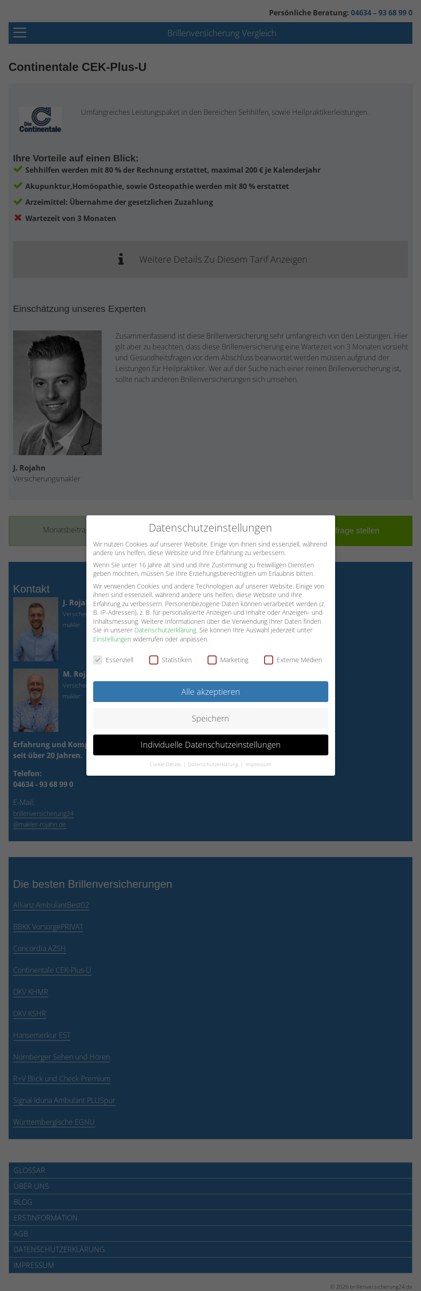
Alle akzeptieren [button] (210, 690)
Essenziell (113, 659)
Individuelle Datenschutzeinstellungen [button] (211, 743)
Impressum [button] (258, 763)
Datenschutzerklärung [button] (214, 763)
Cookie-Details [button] (166, 763)
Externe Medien (293, 659)
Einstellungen (112, 638)
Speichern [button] (210, 716)
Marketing (228, 659)
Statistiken (170, 659)
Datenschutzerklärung (165, 629)
